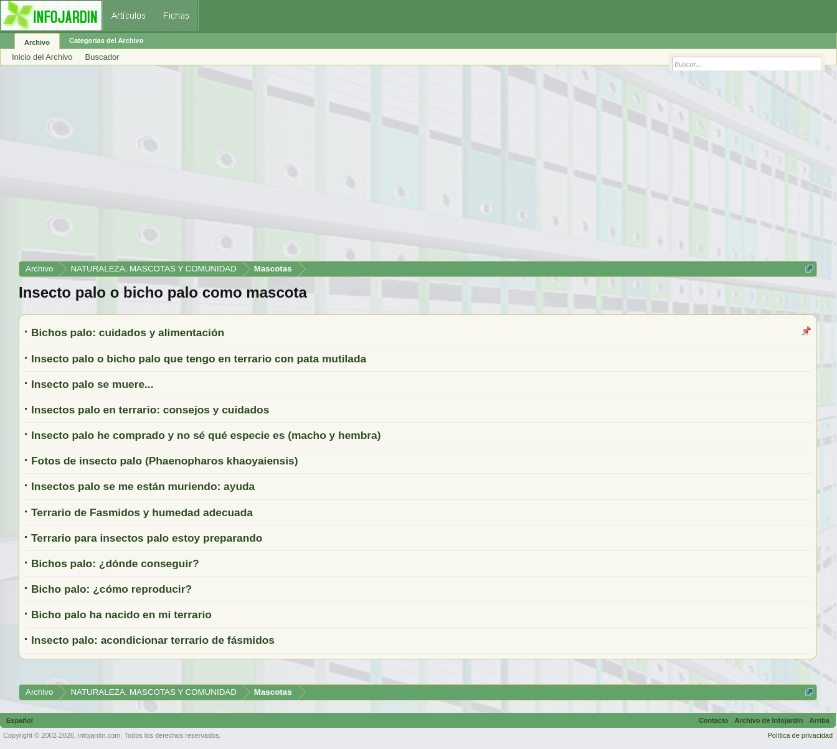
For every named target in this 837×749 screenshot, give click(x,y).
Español (19, 720)
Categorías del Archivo (106, 40)
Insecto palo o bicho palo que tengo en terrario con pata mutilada (198, 358)
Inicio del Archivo (42, 57)
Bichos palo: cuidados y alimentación (127, 332)
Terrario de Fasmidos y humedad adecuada (142, 512)
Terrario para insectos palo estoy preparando (146, 538)
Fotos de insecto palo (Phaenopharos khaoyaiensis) (164, 461)
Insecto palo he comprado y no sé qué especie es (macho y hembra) (206, 435)
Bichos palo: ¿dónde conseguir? (115, 563)
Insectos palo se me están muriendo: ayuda (143, 486)
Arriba (820, 720)
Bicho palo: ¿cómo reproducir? (111, 589)
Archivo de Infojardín (769, 720)
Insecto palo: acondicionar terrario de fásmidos (153, 640)
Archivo (37, 42)
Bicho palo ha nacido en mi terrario (121, 614)
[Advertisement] (392, 167)
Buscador (102, 57)
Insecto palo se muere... (92, 384)
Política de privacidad (800, 735)
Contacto (714, 720)
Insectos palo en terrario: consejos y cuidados (150, 409)
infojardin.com (99, 735)
